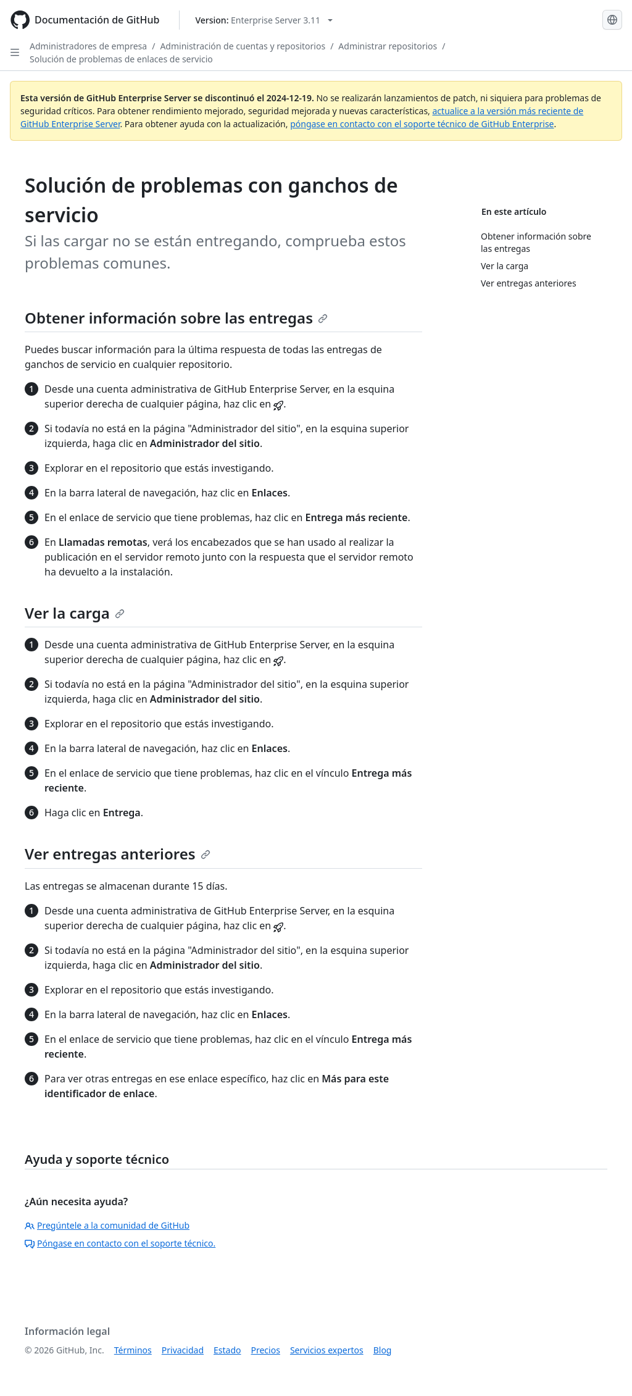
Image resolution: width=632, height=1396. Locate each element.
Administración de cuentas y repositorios (242, 46)
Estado (227, 1350)
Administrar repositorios (387, 46)
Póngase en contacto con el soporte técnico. (120, 1243)
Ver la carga (75, 613)
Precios (265, 1350)
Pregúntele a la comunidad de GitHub (107, 1225)
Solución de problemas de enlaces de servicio (121, 59)
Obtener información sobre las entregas (176, 317)
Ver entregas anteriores (117, 853)
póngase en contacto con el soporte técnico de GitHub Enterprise (422, 124)
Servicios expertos (327, 1350)
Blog (382, 1350)
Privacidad (183, 1350)
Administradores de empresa (88, 46)
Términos (133, 1350)
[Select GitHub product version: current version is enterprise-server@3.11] (263, 20)
